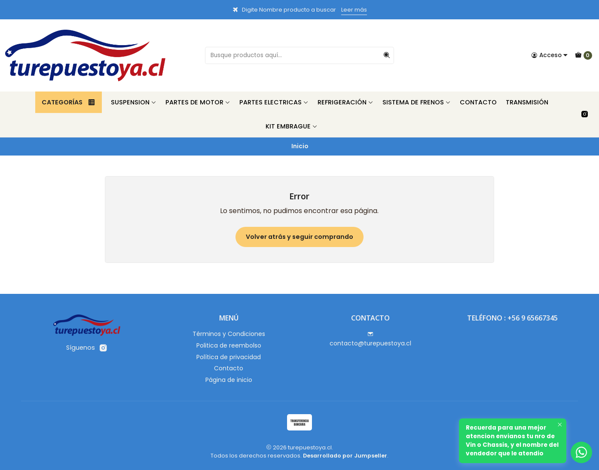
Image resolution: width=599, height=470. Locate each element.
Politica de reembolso (228, 345)
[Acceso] (549, 55)
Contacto (478, 102)
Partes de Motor (197, 102)
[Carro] (583, 55)
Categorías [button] (68, 102)
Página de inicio (228, 379)
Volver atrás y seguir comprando (299, 236)
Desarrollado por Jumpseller (345, 455)
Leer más (354, 9)
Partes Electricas (274, 102)
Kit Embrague (292, 126)
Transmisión (527, 102)
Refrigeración (345, 102)
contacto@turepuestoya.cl (370, 339)
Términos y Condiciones (229, 334)
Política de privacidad (228, 357)
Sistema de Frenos (416, 102)
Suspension (133, 102)
